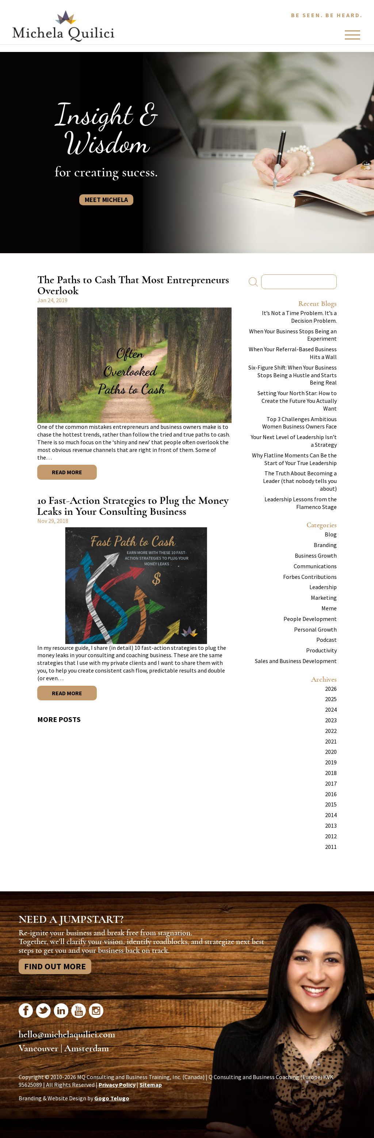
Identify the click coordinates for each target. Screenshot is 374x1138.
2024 (331, 709)
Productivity (321, 650)
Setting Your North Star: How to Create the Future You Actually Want (297, 400)
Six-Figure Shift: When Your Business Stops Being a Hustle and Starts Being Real (292, 375)
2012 (331, 836)
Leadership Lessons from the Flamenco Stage (300, 502)
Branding (325, 545)
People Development (310, 618)
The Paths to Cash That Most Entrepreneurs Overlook (133, 285)
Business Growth (316, 555)
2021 (331, 741)
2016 (331, 794)
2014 (331, 815)
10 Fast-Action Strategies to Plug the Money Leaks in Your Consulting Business (133, 506)
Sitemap (151, 1084)
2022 (331, 730)
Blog (331, 534)
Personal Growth (315, 629)
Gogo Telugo (111, 1098)
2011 (331, 846)
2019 (331, 762)
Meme (329, 608)
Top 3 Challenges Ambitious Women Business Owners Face (299, 422)
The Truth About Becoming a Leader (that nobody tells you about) (300, 480)
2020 (331, 751)
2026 (331, 688)
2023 (331, 720)
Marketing (324, 597)
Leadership (323, 587)
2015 (331, 804)
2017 (331, 783)
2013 (331, 825)
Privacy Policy (117, 1084)
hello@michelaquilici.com (67, 1034)
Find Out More (55, 966)
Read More (67, 472)
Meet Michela (106, 199)
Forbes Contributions (310, 576)
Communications (315, 566)
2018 (331, 772)
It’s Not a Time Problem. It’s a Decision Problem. (299, 316)
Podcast (326, 639)
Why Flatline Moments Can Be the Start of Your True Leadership (294, 459)
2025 (331, 699)
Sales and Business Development (296, 661)
